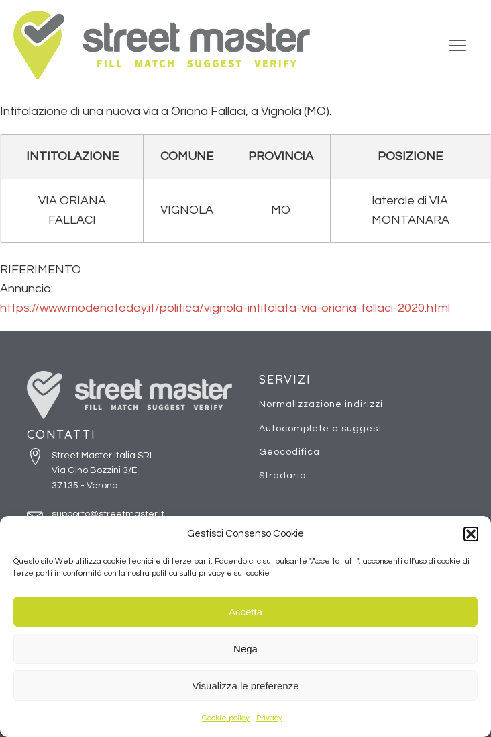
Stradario (282, 475)
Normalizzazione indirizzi (321, 404)
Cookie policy (226, 717)
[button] (471, 534)
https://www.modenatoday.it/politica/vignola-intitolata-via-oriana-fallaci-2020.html (225, 308)
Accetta (245, 611)
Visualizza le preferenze (246, 685)
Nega (245, 648)
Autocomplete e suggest (320, 428)
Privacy (269, 717)
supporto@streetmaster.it (108, 514)
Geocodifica (289, 452)
